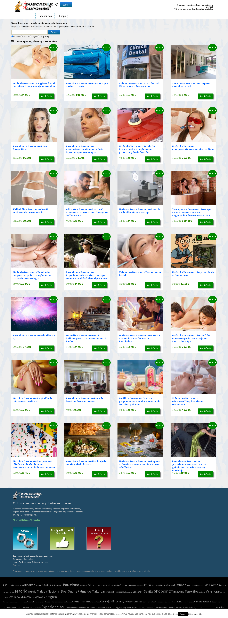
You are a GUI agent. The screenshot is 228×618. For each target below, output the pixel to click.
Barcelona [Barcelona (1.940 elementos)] (71, 584)
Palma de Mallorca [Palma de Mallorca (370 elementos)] (91, 591)
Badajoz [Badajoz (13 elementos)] (59, 585)
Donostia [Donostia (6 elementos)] (155, 585)
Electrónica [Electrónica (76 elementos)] (24, 608)
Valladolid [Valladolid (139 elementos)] (16, 597)
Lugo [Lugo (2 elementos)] (13, 592)
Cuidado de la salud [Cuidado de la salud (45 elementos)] (172, 602)
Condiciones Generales (23, 559)
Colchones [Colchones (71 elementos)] (138, 602)
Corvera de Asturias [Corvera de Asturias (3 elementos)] (137, 586)
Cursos (25, 36)
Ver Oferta (46, 96)
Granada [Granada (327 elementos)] (180, 585)
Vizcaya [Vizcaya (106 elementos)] (39, 597)
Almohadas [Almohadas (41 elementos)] (31, 602)
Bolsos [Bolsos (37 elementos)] (42, 602)
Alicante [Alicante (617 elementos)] (29, 585)
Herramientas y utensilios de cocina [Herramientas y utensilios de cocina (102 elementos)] (79, 607)
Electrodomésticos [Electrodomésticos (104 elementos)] (11, 607)
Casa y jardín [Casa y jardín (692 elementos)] (107, 601)
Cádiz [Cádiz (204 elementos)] (147, 585)
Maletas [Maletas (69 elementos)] (159, 608)
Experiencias (45, 16)
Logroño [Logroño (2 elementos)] (8, 592)
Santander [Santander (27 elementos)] (138, 591)
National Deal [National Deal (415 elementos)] (57, 591)
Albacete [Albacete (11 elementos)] (19, 585)
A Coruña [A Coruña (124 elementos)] (8, 585)
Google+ (16, 565)
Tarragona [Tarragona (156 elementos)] (177, 591)
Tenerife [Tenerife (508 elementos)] (191, 591)
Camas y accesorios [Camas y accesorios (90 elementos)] (80, 601)
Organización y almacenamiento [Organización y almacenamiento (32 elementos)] (204, 608)
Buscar (66, 4)
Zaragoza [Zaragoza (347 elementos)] (50, 597)
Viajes (34, 36)
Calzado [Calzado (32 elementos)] (69, 602)
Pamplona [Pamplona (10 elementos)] (108, 592)
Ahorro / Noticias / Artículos (26, 520)
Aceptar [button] (183, 614)
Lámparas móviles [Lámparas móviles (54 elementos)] (148, 608)
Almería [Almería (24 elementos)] (39, 585)
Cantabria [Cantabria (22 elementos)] (114, 585)
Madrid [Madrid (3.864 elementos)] (21, 591)
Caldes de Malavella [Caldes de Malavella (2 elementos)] (102, 586)
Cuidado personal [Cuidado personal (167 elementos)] (202, 601)
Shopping (63, 16)
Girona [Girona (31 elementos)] (170, 585)
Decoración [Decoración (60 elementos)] (216, 602)
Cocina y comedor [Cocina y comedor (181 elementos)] (124, 601)
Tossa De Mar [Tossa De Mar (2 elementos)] (201, 592)
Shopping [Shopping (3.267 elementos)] (162, 591)
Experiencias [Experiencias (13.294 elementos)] (52, 607)
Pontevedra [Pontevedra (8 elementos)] (118, 592)
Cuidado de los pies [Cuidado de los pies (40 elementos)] (187, 602)
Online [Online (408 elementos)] (72, 591)
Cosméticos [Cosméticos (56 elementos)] (159, 602)
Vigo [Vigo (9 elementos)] (25, 597)
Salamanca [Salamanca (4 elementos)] (127, 592)
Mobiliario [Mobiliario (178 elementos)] (188, 607)
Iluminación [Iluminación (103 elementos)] (100, 607)
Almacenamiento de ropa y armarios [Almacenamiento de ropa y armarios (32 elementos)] (15, 602)
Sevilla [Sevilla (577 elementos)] (148, 591)
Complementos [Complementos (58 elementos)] (149, 602)
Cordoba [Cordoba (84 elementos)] (124, 585)
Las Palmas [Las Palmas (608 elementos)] (212, 585)
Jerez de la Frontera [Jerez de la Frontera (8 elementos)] (195, 585)
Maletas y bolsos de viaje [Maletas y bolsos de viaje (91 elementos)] (172, 607)
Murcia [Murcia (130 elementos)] (32, 591)
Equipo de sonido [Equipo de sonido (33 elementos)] (35, 608)
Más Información (195, 614)
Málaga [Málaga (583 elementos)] (42, 591)
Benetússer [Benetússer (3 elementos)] (83, 586)
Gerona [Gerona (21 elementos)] (163, 585)
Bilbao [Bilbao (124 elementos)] (91, 585)
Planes (16, 36)
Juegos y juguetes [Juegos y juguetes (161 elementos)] (122, 607)
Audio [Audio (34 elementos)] (38, 602)
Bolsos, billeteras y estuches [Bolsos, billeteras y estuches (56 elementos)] (55, 602)
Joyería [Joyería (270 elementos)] (110, 607)
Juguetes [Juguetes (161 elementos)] (136, 607)
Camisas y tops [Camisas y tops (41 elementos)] (94, 602)
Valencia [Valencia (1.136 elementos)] (212, 591)
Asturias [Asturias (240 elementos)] (49, 585)
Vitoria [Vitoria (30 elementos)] (30, 597)
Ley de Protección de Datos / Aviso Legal (30, 562)
